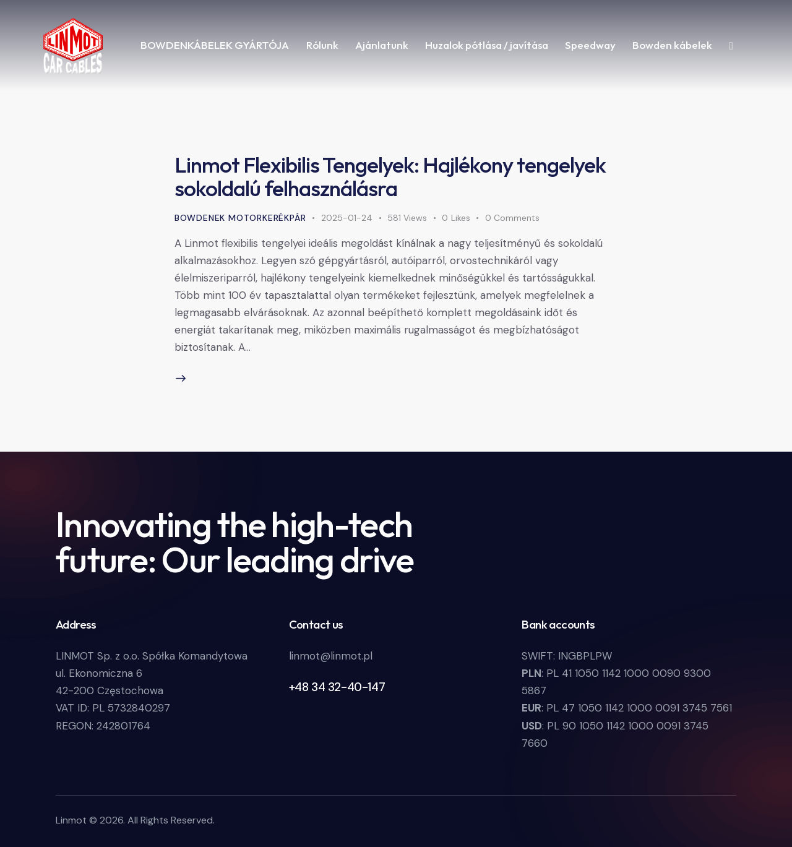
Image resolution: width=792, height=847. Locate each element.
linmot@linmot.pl (330, 656)
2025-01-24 (346, 217)
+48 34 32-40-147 (337, 687)
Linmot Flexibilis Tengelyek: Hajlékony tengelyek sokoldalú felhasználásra (390, 176)
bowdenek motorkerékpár (240, 217)
